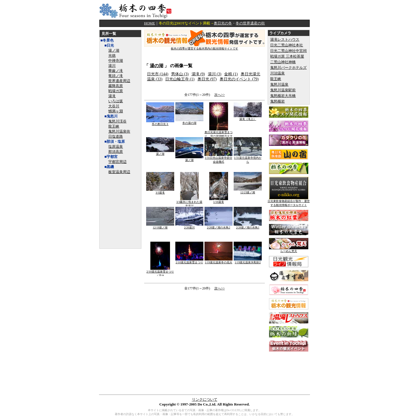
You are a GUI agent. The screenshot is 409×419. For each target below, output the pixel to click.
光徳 (112, 55)
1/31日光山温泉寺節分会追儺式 (218, 158)
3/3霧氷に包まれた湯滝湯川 (189, 202)
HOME (149, 23)
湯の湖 (156, 65)
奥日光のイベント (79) (239, 79)
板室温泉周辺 (119, 172)
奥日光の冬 (223, 23)
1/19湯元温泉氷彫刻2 (248, 261)
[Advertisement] (244, 9)
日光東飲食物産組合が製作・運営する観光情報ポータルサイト (289, 202)
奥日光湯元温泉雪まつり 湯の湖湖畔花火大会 (218, 135)
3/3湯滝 (160, 191)
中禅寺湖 (115, 60)
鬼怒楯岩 (277, 101)
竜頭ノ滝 (115, 76)
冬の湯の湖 (189, 121)
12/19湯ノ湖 (160, 226)
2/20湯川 (189, 226)
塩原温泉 (115, 146)
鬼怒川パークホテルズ (288, 67)
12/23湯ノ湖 (248, 191)
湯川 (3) (214, 74)
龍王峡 (113, 126)
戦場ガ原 (115, 91)
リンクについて (204, 399)
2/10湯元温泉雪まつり (189, 261)
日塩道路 (115, 136)
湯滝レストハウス (284, 39)
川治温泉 (277, 73)
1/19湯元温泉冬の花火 (218, 261)
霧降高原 (115, 86)
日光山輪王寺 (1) (179, 79)
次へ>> (219, 95)
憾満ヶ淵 (115, 111)
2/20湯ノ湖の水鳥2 (218, 226)
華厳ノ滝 (115, 71)
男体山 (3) (180, 74)
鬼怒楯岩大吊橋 (283, 96)
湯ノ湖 (113, 50)
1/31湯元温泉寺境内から (248, 158)
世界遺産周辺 (119, 81)
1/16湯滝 (218, 200)
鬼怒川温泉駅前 (283, 90)
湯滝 (112, 96)
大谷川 (113, 106)
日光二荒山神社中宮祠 (288, 51)
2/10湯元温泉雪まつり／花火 (160, 272)
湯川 (112, 66)
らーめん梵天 (288, 250)
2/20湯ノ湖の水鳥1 (248, 226)
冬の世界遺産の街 (250, 23)
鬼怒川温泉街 (119, 131)
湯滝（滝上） (248, 118)
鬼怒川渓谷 (117, 121)
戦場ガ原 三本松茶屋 (287, 56)
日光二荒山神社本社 (286, 45)
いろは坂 (115, 101)
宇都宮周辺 (117, 162)
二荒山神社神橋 (283, 62)
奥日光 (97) (207, 79)
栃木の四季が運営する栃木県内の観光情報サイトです (204, 47)
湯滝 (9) (198, 74)
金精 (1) (231, 74)
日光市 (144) (157, 74)
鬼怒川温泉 (279, 84)
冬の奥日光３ (160, 123)
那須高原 (115, 152)
